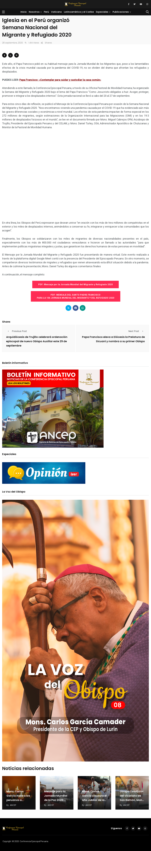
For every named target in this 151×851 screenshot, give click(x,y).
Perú (46, 12)
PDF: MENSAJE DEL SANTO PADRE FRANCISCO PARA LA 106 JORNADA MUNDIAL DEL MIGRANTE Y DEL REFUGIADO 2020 (75, 296)
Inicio (24, 12)
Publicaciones (121, 12)
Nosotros (34, 12)
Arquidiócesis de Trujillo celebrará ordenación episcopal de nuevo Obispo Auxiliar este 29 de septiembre (36, 341)
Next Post (136, 331)
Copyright (7, 841)
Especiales (102, 12)
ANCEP (13, 805)
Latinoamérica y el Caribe (79, 12)
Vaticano (56, 12)
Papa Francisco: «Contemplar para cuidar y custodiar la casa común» (60, 79)
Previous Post (16, 331)
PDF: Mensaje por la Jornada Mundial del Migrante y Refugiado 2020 (75, 284)
